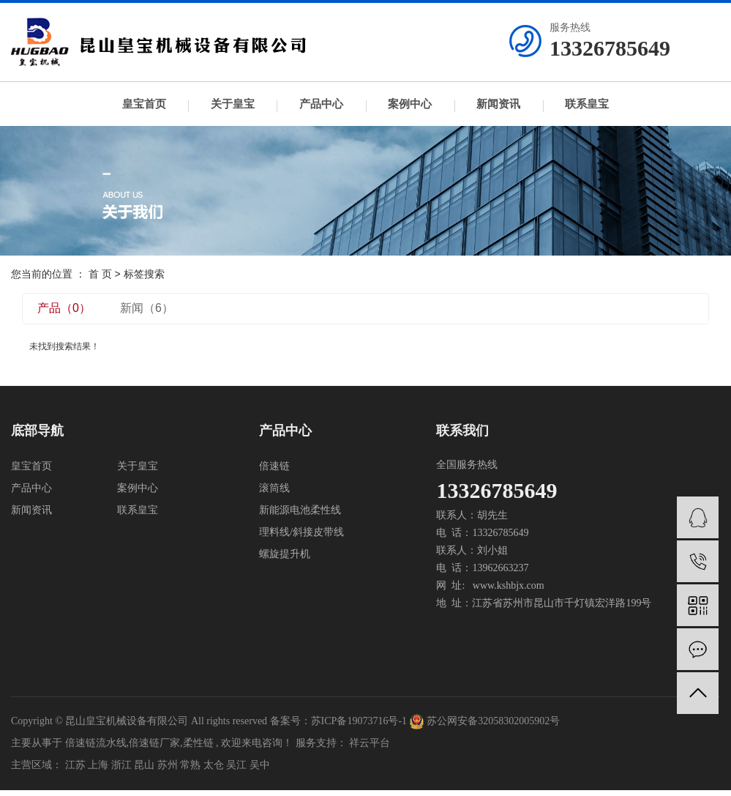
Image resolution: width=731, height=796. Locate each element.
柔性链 (198, 742)
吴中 (260, 764)
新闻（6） (146, 308)
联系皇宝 (587, 104)
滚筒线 (274, 488)
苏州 (167, 764)
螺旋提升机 (284, 553)
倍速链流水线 (96, 742)
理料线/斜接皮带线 (301, 532)
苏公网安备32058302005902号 (485, 720)
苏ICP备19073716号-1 (359, 720)
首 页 (100, 274)
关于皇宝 (233, 104)
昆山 (144, 764)
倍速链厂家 (154, 742)
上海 (98, 764)
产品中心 (321, 104)
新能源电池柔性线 (300, 510)
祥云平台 (369, 742)
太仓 (213, 764)
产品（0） (64, 308)
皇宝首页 (144, 104)
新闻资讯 (498, 104)
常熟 (190, 764)
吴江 (236, 764)
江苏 (75, 764)
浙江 (121, 764)
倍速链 (274, 466)
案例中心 (410, 104)
